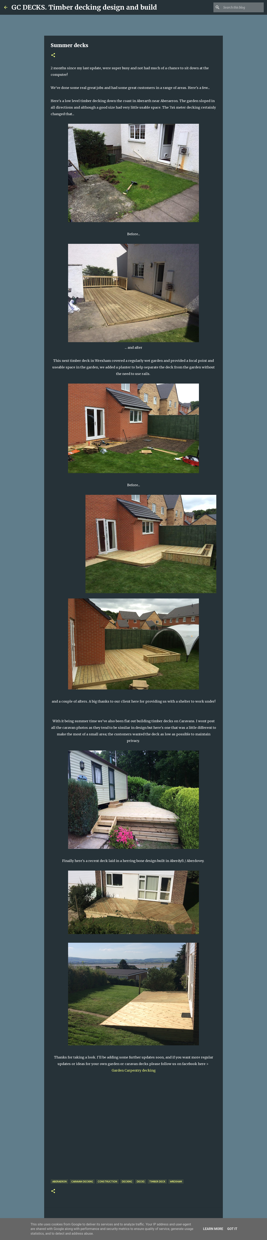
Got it (232, 1229)
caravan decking (82, 1181)
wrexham (176, 1181)
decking (127, 1181)
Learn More (213, 1229)
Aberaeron (59, 1181)
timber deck (157, 1181)
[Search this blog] (242, 7)
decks (141, 1181)
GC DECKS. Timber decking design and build (84, 7)
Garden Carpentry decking (134, 1070)
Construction (107, 1181)
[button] (53, 55)
